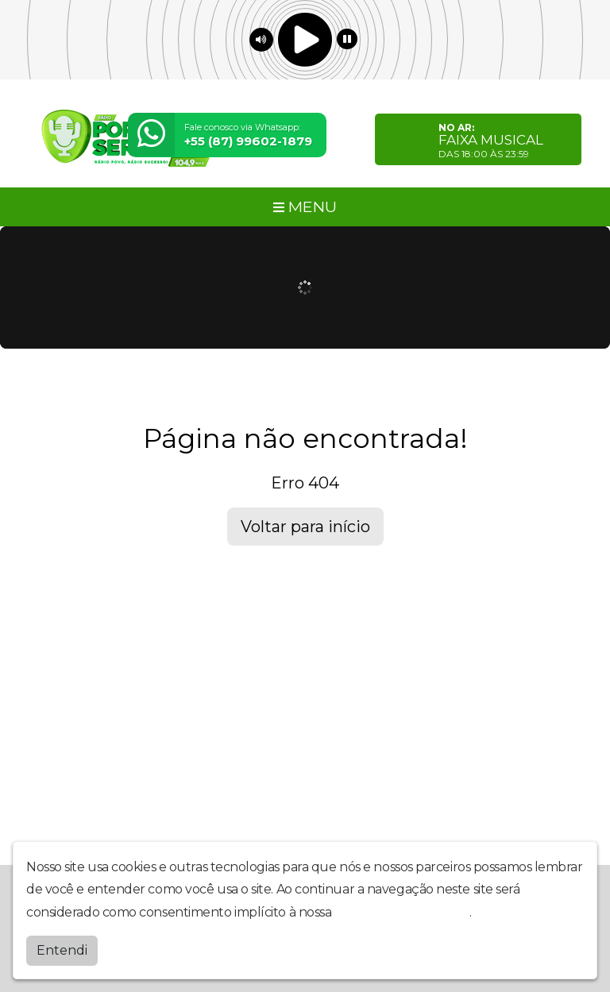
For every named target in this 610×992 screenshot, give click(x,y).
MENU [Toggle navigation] (305, 206)
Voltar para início (305, 526)
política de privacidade (401, 912)
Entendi (62, 950)
